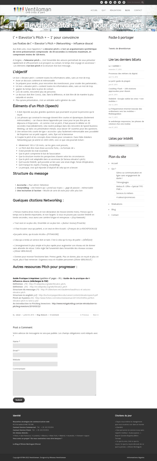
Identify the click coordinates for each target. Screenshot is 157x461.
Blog (127, 10)
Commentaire (19, 368)
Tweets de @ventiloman (120, 48)
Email (15, 350)
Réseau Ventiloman (58, 457)
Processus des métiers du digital (123, 73)
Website (16, 359)
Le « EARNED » (115, 66)
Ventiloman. (34, 457)
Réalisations (115, 10)
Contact (138, 10)
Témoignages (122, 182)
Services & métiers (124, 193)
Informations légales (135, 457)
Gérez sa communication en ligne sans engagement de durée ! (129, 175)
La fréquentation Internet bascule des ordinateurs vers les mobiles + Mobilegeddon (125, 111)
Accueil (94, 10)
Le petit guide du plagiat (119, 81)
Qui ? (104, 10)
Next (95, 315)
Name (15, 341)
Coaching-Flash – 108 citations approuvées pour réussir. (122, 90)
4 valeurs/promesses (125, 197)
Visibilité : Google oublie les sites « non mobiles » (126, 100)
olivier (18, 315)
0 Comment (54, 315)
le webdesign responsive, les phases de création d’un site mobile (126, 122)
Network (44, 315)
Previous (85, 315)
